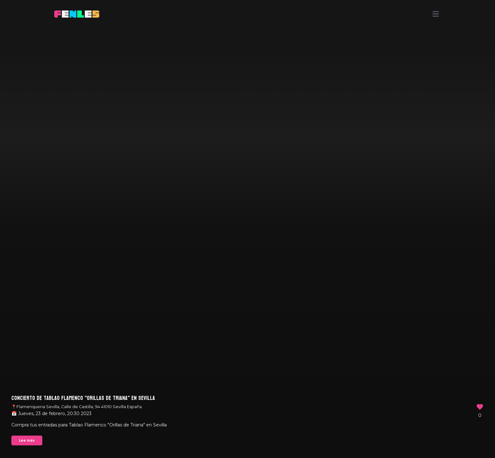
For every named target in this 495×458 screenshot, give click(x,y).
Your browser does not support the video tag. (247, 229)
